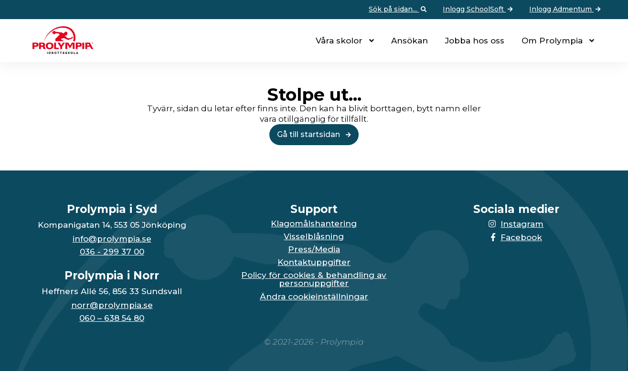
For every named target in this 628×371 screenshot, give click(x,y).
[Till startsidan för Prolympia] (59, 51)
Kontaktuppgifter (314, 262)
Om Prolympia (552, 40)
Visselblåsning (314, 237)
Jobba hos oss (474, 40)
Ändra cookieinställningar (314, 297)
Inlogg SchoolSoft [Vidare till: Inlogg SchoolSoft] (479, 9)
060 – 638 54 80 (111, 318)
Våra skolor (339, 40)
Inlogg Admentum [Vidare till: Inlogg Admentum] (566, 9)
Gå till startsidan (314, 134)
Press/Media (314, 249)
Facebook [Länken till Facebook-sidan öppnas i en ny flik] (516, 237)
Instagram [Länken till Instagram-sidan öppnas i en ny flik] (516, 224)
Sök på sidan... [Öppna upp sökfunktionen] (398, 9)
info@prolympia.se (112, 239)
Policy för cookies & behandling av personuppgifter (313, 279)
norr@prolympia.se (112, 305)
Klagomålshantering (314, 224)
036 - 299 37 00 (112, 252)
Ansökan (409, 40)
